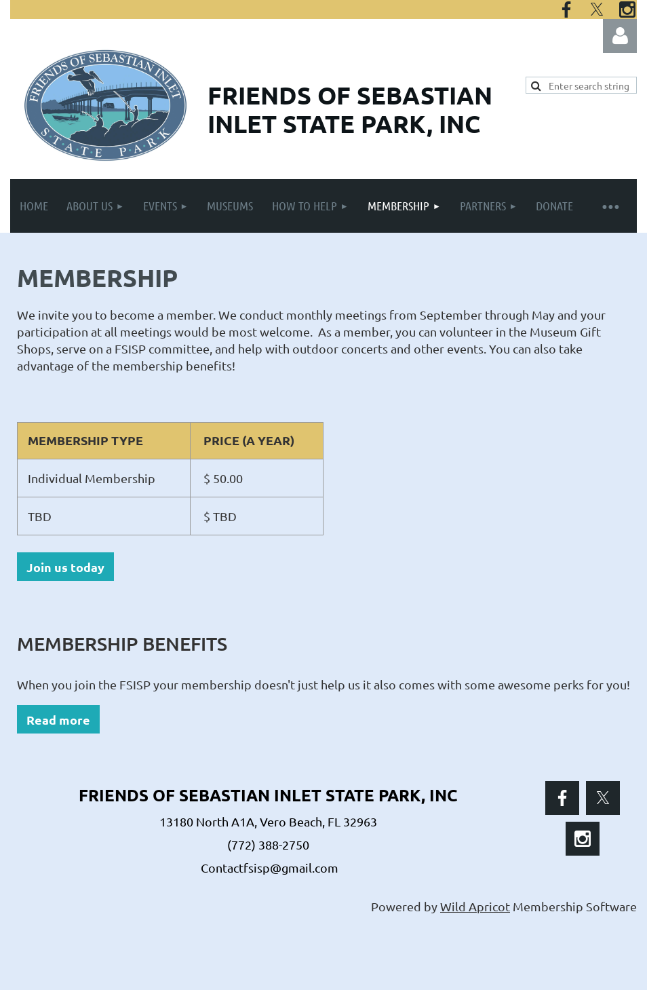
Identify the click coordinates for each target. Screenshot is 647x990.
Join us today (65, 567)
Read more (58, 719)
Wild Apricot (475, 906)
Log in (620, 36)
